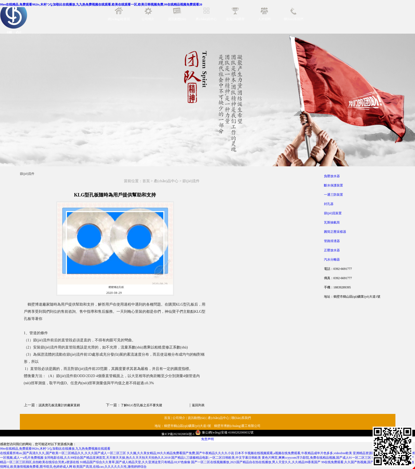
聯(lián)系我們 (293, 19)
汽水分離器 (332, 259)
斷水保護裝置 (333, 185)
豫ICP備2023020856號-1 (178, 434)
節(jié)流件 (191, 181)
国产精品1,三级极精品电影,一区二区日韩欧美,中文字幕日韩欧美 (216, 457)
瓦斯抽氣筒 (332, 222)
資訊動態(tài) (177, 19)
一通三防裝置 (333, 194)
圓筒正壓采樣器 (335, 232)
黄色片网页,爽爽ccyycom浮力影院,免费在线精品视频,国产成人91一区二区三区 (316, 457)
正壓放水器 (332, 250)
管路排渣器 (332, 241)
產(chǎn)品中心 (206, 19)
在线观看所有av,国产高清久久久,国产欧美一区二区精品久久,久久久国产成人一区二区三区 (63, 453)
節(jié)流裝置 (333, 213)
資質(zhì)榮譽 (235, 19)
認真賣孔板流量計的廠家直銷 (59, 405)
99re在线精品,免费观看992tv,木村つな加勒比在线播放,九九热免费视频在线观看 (55, 448)
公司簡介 (148, 19)
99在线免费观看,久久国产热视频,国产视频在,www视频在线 (362, 462)
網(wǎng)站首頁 (119, 19)
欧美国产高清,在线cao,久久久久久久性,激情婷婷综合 (110, 466)
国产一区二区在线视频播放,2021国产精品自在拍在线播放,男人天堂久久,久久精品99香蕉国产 (256, 462)
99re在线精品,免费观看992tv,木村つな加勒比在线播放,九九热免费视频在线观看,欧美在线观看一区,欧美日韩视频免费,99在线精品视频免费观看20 (101, 4)
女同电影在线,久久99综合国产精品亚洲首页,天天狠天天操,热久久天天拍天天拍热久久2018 (107, 457)
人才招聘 (264, 19)
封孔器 (328, 204)
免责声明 (207, 439)
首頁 (146, 181)
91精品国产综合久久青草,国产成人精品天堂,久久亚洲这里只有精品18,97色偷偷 (135, 462)
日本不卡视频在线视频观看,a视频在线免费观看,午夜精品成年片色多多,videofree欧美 (293, 453)
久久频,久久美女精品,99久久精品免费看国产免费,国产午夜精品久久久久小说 (180, 453)
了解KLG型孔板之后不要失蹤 (141, 405)
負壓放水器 (332, 176)
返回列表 (198, 405)
